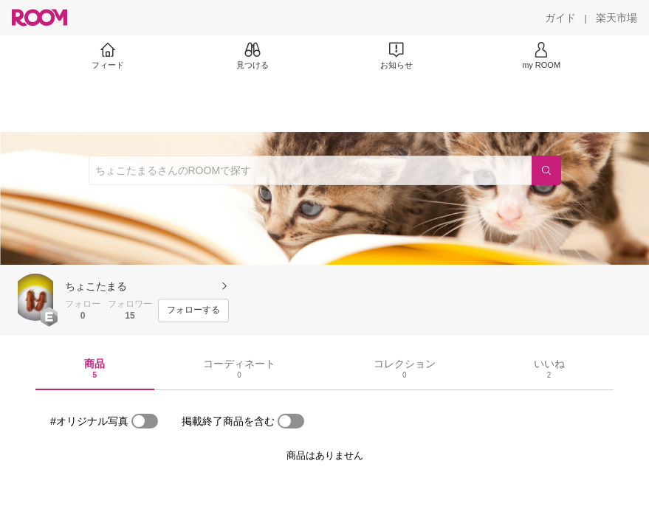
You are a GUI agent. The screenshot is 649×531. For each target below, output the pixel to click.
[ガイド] (560, 17)
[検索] (546, 170)
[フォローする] (193, 310)
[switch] (144, 421)
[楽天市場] (616, 17)
